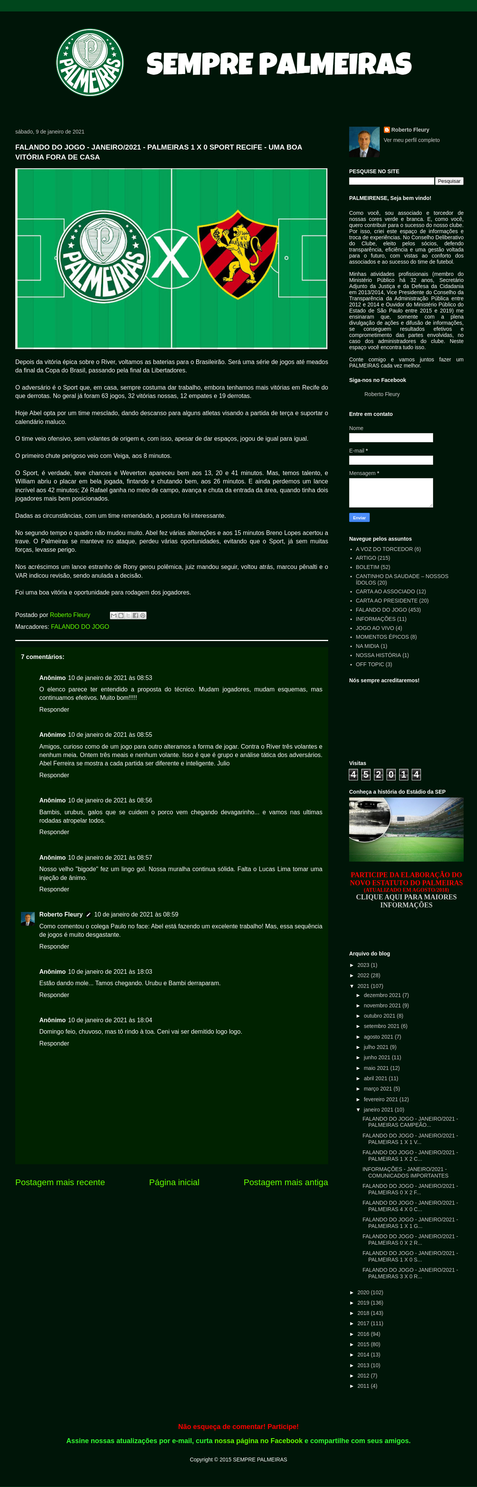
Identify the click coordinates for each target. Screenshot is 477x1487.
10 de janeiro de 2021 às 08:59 (136, 914)
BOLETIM (367, 567)
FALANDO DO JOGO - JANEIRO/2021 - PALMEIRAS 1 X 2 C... (410, 1155)
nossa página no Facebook (258, 1441)
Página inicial (174, 1182)
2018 (364, 1313)
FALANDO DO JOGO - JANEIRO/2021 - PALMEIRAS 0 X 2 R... (410, 1239)
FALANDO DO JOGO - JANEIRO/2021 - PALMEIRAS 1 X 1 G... (410, 1222)
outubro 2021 (380, 1016)
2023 (364, 965)
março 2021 (378, 1089)
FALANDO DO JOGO (80, 626)
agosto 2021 (379, 1037)
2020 (364, 1292)
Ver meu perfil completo (412, 140)
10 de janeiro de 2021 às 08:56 (110, 800)
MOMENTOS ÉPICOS (382, 637)
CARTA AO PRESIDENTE (387, 601)
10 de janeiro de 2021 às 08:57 (110, 857)
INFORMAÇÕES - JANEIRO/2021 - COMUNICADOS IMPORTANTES (405, 1172)
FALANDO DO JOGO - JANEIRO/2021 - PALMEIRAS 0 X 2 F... (410, 1189)
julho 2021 (377, 1047)
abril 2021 (376, 1078)
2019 (364, 1303)
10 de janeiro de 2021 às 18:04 (110, 1020)
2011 (364, 1386)
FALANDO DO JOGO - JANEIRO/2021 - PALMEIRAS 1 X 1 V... (410, 1139)
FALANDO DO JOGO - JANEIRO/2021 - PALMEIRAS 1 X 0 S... (410, 1256)
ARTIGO (366, 558)
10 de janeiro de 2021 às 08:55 (110, 734)
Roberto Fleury (61, 914)
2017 (364, 1323)
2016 (364, 1334)
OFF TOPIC (370, 664)
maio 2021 (377, 1068)
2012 (364, 1376)
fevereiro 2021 (381, 1099)
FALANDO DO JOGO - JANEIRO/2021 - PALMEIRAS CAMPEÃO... (410, 1122)
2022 (364, 975)
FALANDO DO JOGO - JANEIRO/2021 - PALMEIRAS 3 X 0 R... (410, 1273)
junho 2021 (378, 1057)
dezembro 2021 (383, 995)
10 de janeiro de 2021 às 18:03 (110, 971)
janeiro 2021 (379, 1110)
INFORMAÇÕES (376, 619)
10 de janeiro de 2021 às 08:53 (110, 678)
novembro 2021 (383, 1005)
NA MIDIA (367, 646)
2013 (364, 1365)
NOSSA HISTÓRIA (378, 655)
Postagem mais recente (60, 1182)
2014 (364, 1355)
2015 (364, 1344)
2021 (364, 986)
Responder (54, 709)
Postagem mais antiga (285, 1182)
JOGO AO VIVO (375, 628)
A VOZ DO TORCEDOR (384, 549)
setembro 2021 (382, 1026)
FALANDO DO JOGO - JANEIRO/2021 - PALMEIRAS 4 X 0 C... (410, 1206)
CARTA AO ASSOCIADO (385, 591)
